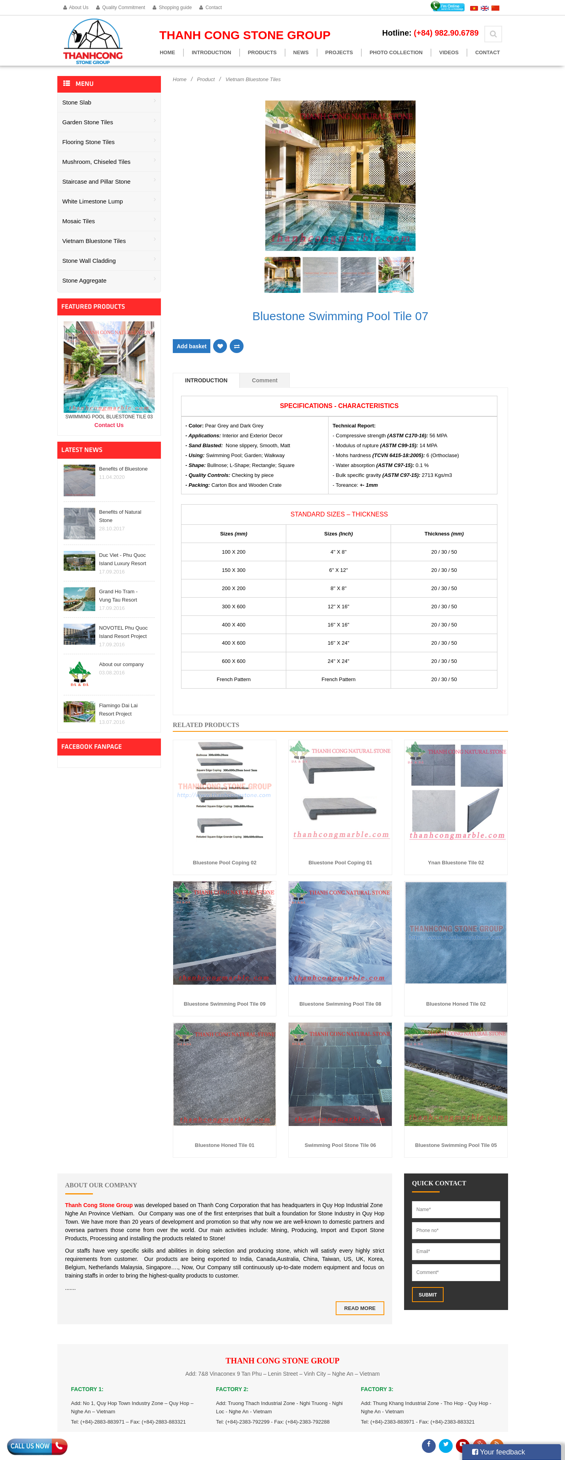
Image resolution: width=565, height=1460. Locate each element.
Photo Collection (396, 52)
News (301, 52)
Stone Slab (109, 101)
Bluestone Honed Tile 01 (225, 1145)
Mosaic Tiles (109, 220)
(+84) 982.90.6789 (446, 32)
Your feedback (498, 1452)
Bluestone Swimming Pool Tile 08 (340, 1004)
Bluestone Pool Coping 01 (340, 863)
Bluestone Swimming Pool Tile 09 (225, 1004)
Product (206, 79)
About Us (76, 7)
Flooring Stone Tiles (109, 141)
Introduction (211, 52)
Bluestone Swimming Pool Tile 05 (456, 1145)
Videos (449, 52)
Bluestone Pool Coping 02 (225, 863)
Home (167, 52)
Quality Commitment (120, 7)
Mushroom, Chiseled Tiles (109, 161)
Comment (265, 380)
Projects (339, 52)
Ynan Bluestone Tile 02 (456, 863)
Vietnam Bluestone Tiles (109, 240)
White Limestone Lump (109, 200)
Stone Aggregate (109, 279)
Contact (210, 7)
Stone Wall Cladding (109, 260)
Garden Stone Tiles (109, 121)
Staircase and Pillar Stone (109, 181)
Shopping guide (172, 7)
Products (262, 52)
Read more (360, 1308)
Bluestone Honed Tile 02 (456, 1004)
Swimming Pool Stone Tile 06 (340, 1145)
